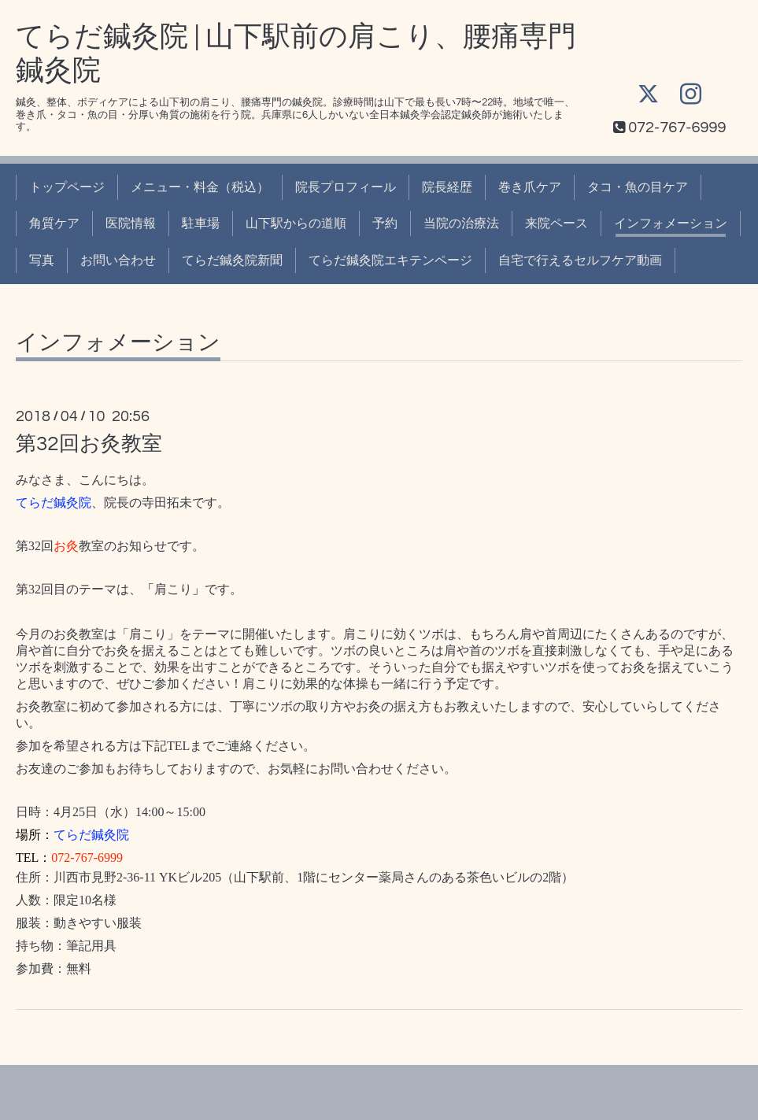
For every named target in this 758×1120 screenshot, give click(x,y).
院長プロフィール (345, 187)
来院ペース (556, 223)
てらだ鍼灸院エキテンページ (390, 260)
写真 (41, 260)
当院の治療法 (461, 223)
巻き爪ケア (529, 187)
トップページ (67, 187)
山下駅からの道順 (296, 223)
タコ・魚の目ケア (637, 187)
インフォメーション (670, 223)
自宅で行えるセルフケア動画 (580, 260)
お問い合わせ (118, 260)
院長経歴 (447, 187)
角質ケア (54, 223)
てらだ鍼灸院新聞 (232, 260)
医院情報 (130, 223)
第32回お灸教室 (89, 444)
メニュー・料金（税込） (200, 187)
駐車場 (201, 223)
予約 (384, 223)
